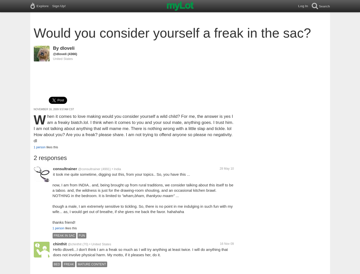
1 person (40, 147)
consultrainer (65, 169)
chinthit (60, 244)
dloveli (67, 48)
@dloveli (60, 54)
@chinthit (74, 244)
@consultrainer (89, 169)
